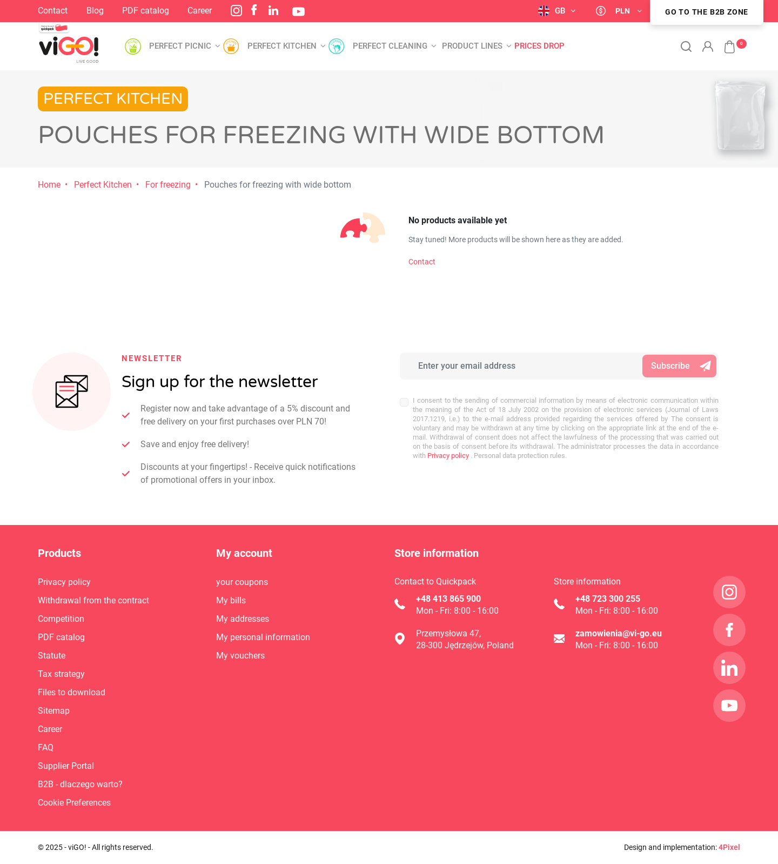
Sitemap (54, 711)
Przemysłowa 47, (448, 633)
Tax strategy (61, 674)
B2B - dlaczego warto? (80, 784)
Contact (53, 10)
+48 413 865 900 (448, 599)
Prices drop (539, 46)
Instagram (236, 10)
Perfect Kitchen (103, 185)
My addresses (242, 619)
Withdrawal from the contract (93, 600)
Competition (61, 619)
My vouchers (240, 655)
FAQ (45, 747)
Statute (51, 655)
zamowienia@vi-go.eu (618, 633)
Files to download (71, 692)
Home (49, 185)
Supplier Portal (66, 766)
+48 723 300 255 (607, 599)
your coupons (242, 582)
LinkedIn (273, 10)
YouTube (298, 11)
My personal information (263, 637)
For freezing (168, 185)
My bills (231, 600)
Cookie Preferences (74, 802)
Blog (95, 10)
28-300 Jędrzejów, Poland (465, 645)
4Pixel (729, 847)
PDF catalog (145, 10)
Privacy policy (447, 455)
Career (199, 10)
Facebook (254, 9)
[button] (724, 41)
